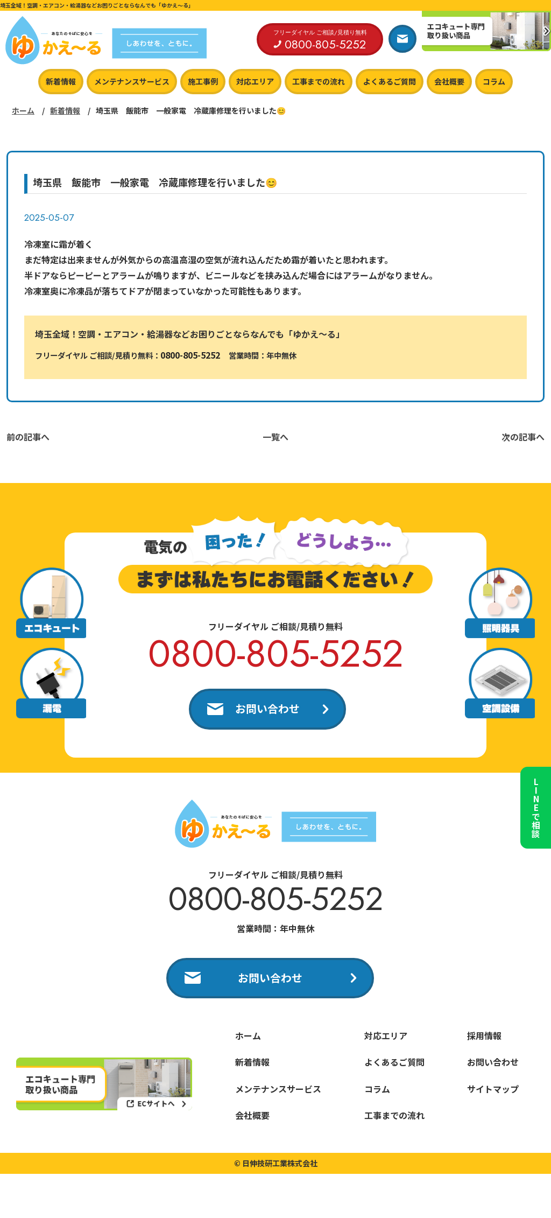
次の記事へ (523, 436)
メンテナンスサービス (131, 81)
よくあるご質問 (389, 81)
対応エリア (255, 81)
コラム (494, 81)
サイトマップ (493, 1089)
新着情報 (61, 81)
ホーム (23, 110)
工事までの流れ (318, 81)
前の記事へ (28, 436)
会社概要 (449, 81)
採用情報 (484, 1037)
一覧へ (275, 436)
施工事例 (203, 81)
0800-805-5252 (190, 354)
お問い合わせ (267, 709)
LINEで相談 (534, 804)
